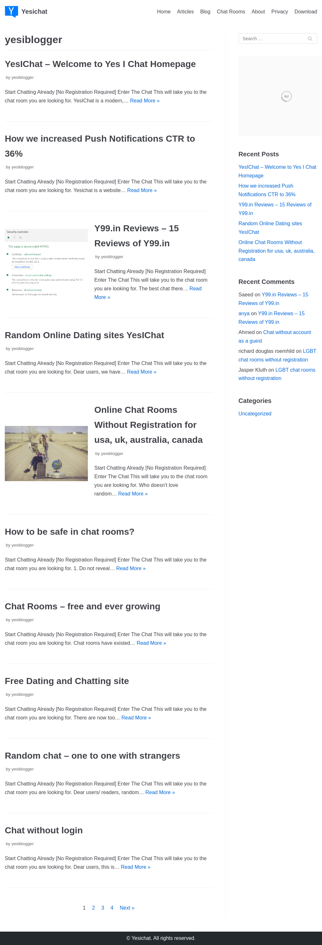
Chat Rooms (231, 11)
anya (244, 313)
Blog (205, 11)
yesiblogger (23, 77)
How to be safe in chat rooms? (69, 532)
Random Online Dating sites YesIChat (84, 335)
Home (164, 11)
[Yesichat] (26, 12)
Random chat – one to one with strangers (92, 756)
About (258, 11)
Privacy (279, 11)
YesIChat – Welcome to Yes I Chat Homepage (100, 64)
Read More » (145, 100)
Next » (127, 908)
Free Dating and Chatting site (67, 681)
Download (306, 11)
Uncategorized (255, 413)
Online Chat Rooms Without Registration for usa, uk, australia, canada (148, 425)
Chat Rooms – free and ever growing (82, 606)
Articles (185, 11)
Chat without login (44, 830)
